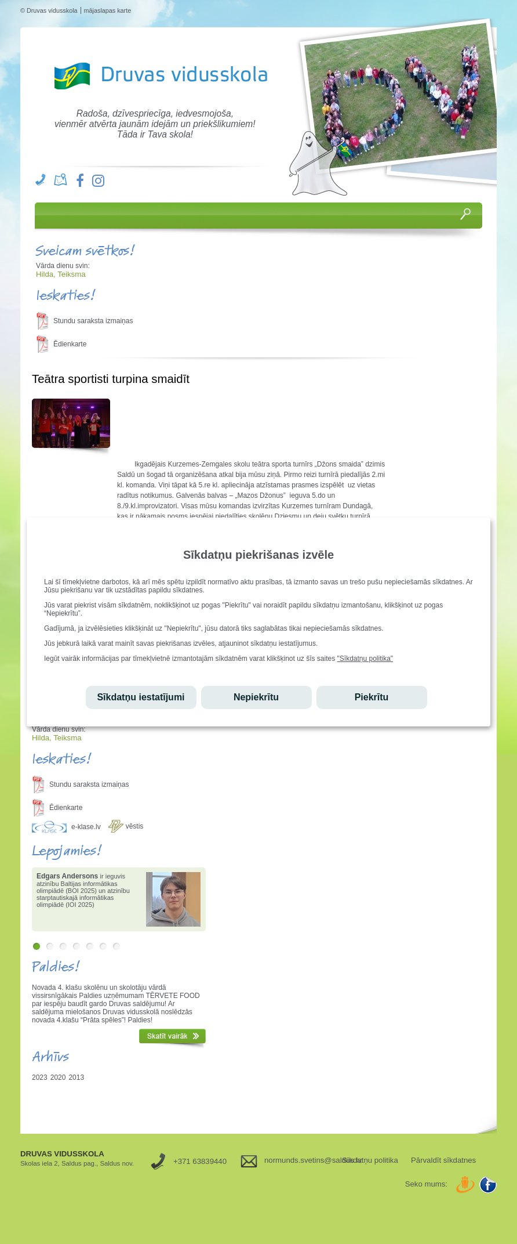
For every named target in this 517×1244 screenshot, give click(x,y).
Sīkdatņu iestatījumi (140, 697)
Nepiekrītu (256, 697)
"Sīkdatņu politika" (365, 658)
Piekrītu (372, 697)
